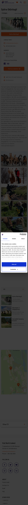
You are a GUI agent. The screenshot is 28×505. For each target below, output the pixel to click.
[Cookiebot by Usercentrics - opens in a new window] (20, 234)
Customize (14, 269)
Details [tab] (14, 238)
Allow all (14, 264)
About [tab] (23, 238)
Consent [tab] (5, 238)
